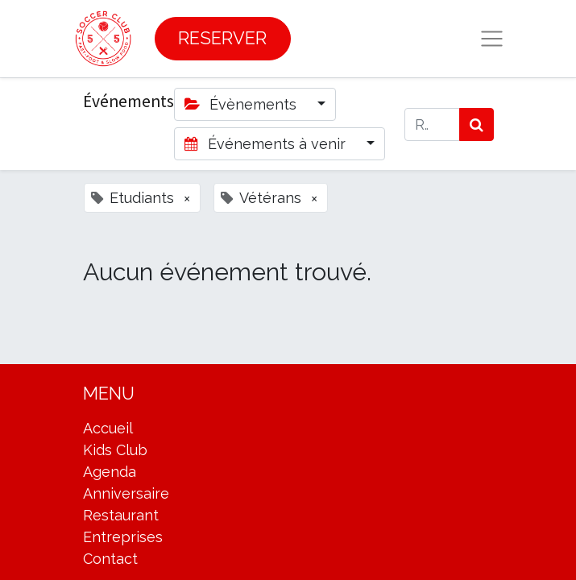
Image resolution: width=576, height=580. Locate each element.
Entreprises (123, 536)
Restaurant (121, 515)
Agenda (109, 471)
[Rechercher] (476, 124)
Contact (110, 558)
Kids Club (115, 449)
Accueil (108, 428)
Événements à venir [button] (267, 143)
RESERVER (222, 38)
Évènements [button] (242, 104)
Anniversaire (126, 493)
